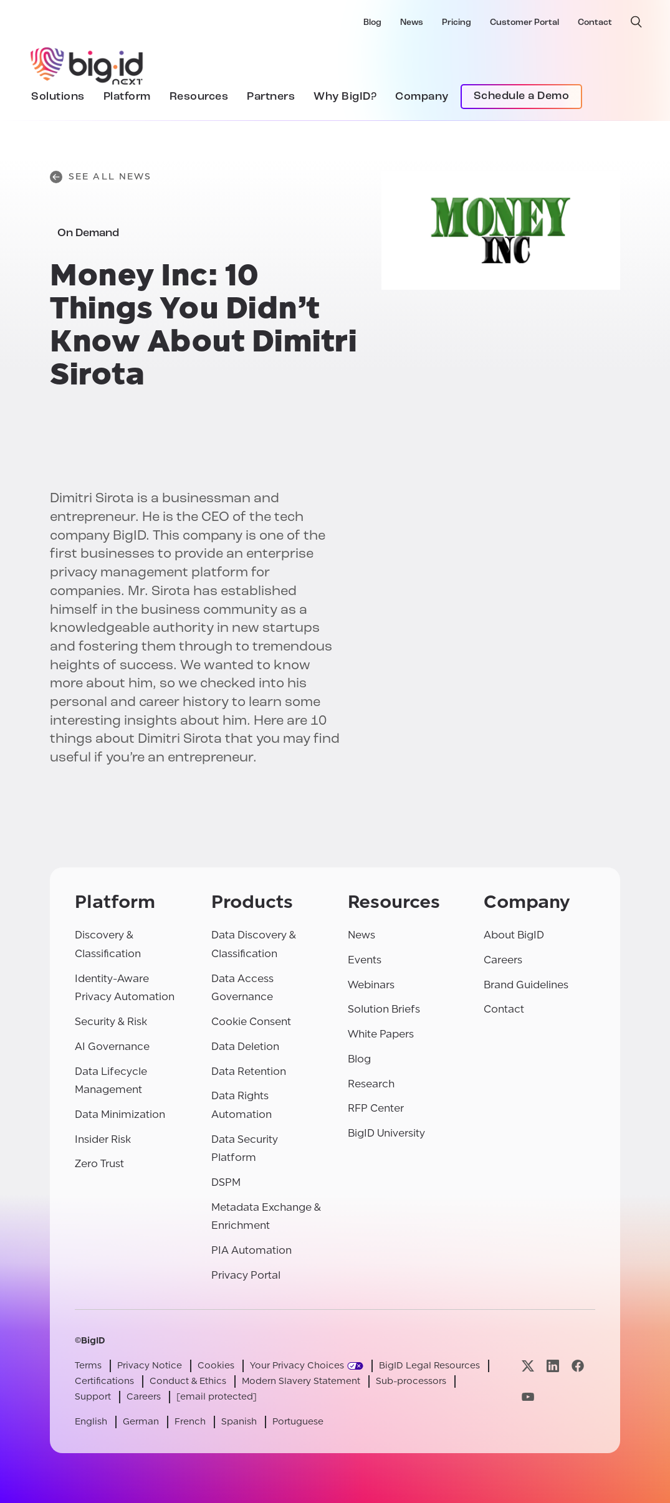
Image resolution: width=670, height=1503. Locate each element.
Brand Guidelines (526, 985)
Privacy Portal (245, 1275)
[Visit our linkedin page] (553, 1365)
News (411, 22)
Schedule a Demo (522, 96)
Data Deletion (245, 1046)
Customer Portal (524, 22)
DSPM (226, 1182)
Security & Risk (111, 1022)
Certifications (104, 1381)
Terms (88, 1365)
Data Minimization (120, 1114)
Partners (271, 97)
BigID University (386, 1133)
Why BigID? (344, 97)
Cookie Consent (251, 1022)
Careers (503, 960)
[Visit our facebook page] (578, 1365)
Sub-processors (411, 1381)
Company (422, 97)
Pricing (456, 22)
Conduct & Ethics (188, 1381)
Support (93, 1396)
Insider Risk (103, 1139)
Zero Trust (99, 1164)
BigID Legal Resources (429, 1365)
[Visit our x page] (528, 1365)
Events (364, 960)
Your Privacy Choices (297, 1365)
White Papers (381, 1034)
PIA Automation (251, 1250)
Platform (127, 97)
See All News (100, 177)
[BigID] (87, 64)
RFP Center (376, 1108)
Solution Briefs (384, 1009)
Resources (199, 97)
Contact (595, 22)
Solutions (58, 97)
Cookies (216, 1365)
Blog (372, 22)
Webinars (371, 985)
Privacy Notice (149, 1365)
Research (371, 1084)
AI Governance (112, 1046)
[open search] (636, 21)
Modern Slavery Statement (301, 1381)
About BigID (514, 935)
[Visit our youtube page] (528, 1397)
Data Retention (248, 1071)
